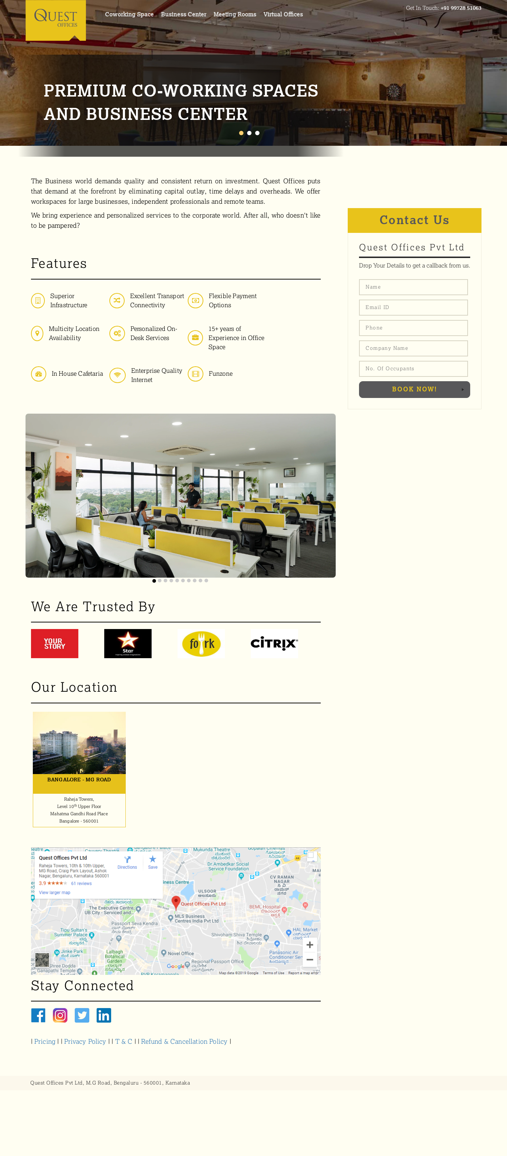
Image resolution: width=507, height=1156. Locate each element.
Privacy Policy (85, 1042)
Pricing (44, 1042)
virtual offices (283, 14)
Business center (183, 14)
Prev (9, 73)
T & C (124, 1042)
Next (497, 73)
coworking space (129, 14)
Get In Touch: (443, 8)
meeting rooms (235, 14)
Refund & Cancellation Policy (184, 1042)
